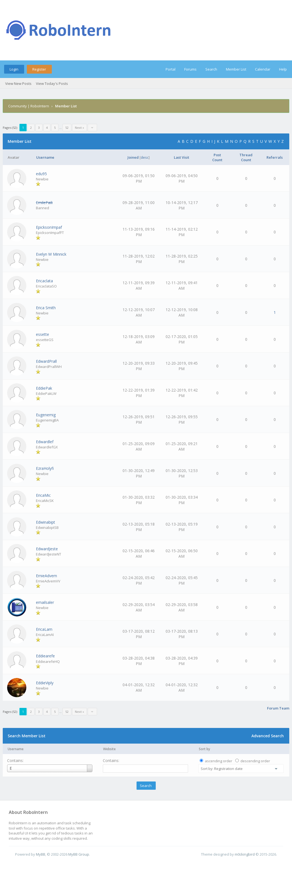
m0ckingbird (245, 854)
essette (42, 334)
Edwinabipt (45, 522)
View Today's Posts (52, 83)
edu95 (41, 173)
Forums (190, 69)
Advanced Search (267, 735)
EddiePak (44, 388)
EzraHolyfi (45, 468)
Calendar (262, 69)
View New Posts (18, 83)
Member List (236, 69)
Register (39, 69)
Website (109, 749)
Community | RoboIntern (28, 106)
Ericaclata (44, 280)
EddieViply (44, 682)
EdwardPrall (46, 361)
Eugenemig (46, 414)
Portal (170, 69)
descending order (255, 760)
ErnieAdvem (46, 575)
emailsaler (45, 602)
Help (283, 69)
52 (67, 127)
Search (211, 69)
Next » (79, 127)
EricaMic (43, 495)
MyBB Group (78, 854)
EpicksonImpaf (49, 227)
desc (145, 157)
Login (14, 69)
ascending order (218, 760)
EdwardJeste (47, 548)
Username (16, 749)
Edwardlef (44, 441)
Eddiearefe (45, 655)
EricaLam (44, 629)
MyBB (40, 854)
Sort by (204, 749)
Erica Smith (46, 307)
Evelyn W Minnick (51, 254)
